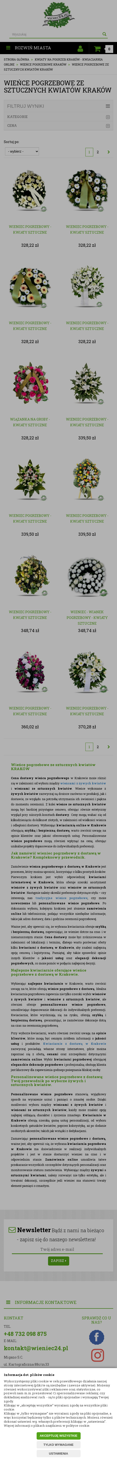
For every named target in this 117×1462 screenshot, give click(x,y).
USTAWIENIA (58, 1453)
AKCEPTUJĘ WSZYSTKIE (58, 1435)
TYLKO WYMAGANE (58, 1445)
